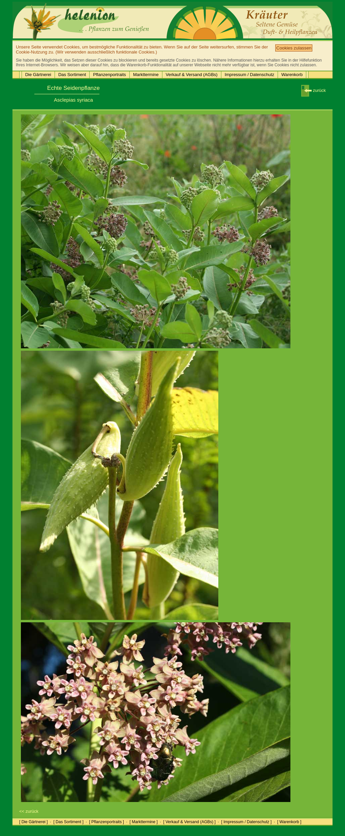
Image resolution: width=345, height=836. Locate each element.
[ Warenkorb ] (289, 822)
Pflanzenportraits (109, 74)
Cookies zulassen (293, 47)
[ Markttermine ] (143, 822)
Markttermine (146, 74)
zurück (313, 90)
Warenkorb (292, 74)
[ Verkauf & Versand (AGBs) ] (189, 822)
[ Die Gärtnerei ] (33, 822)
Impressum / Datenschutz (249, 74)
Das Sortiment (72, 74)
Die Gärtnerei (38, 74)
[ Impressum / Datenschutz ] (246, 822)
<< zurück (28, 811)
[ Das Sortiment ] (68, 822)
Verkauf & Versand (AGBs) (192, 74)
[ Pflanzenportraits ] (106, 822)
